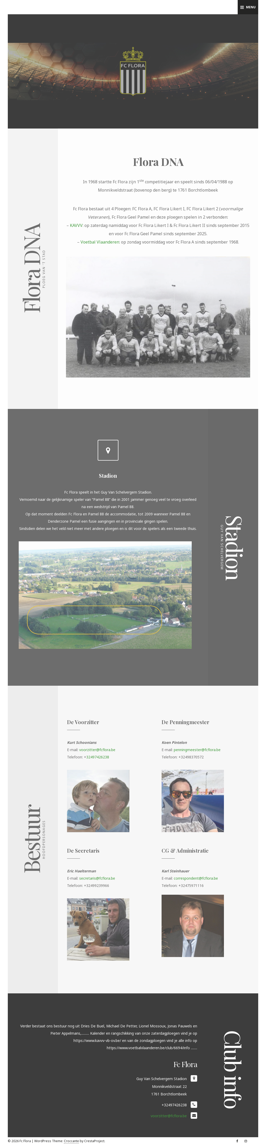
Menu (248, 7)
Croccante (71, 1141)
